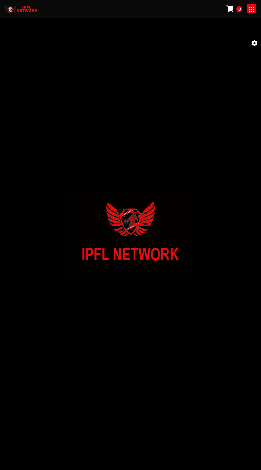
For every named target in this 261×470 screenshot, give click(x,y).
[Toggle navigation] (251, 8)
